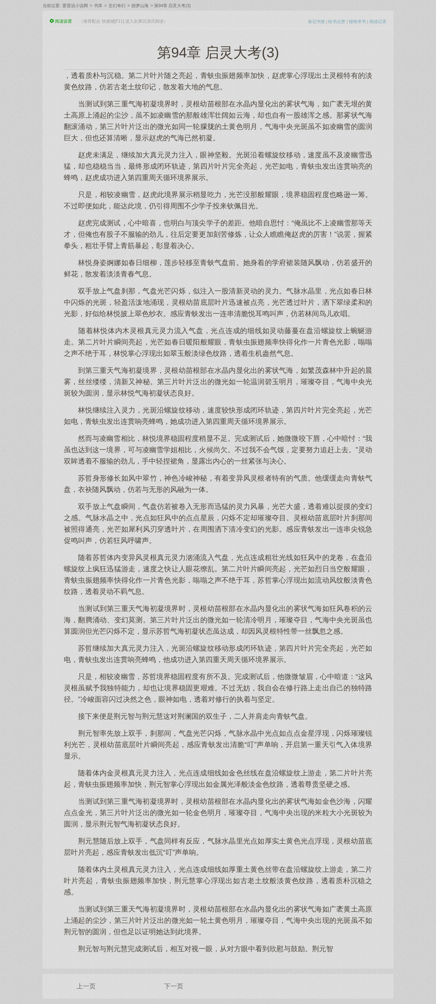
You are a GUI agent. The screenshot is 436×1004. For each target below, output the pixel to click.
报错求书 (357, 21)
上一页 (86, 986)
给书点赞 (336, 21)
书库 (98, 5)
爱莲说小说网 (75, 5)
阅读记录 (377, 21)
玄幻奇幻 (116, 5)
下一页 (173, 986)
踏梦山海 (140, 5)
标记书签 (316, 21)
